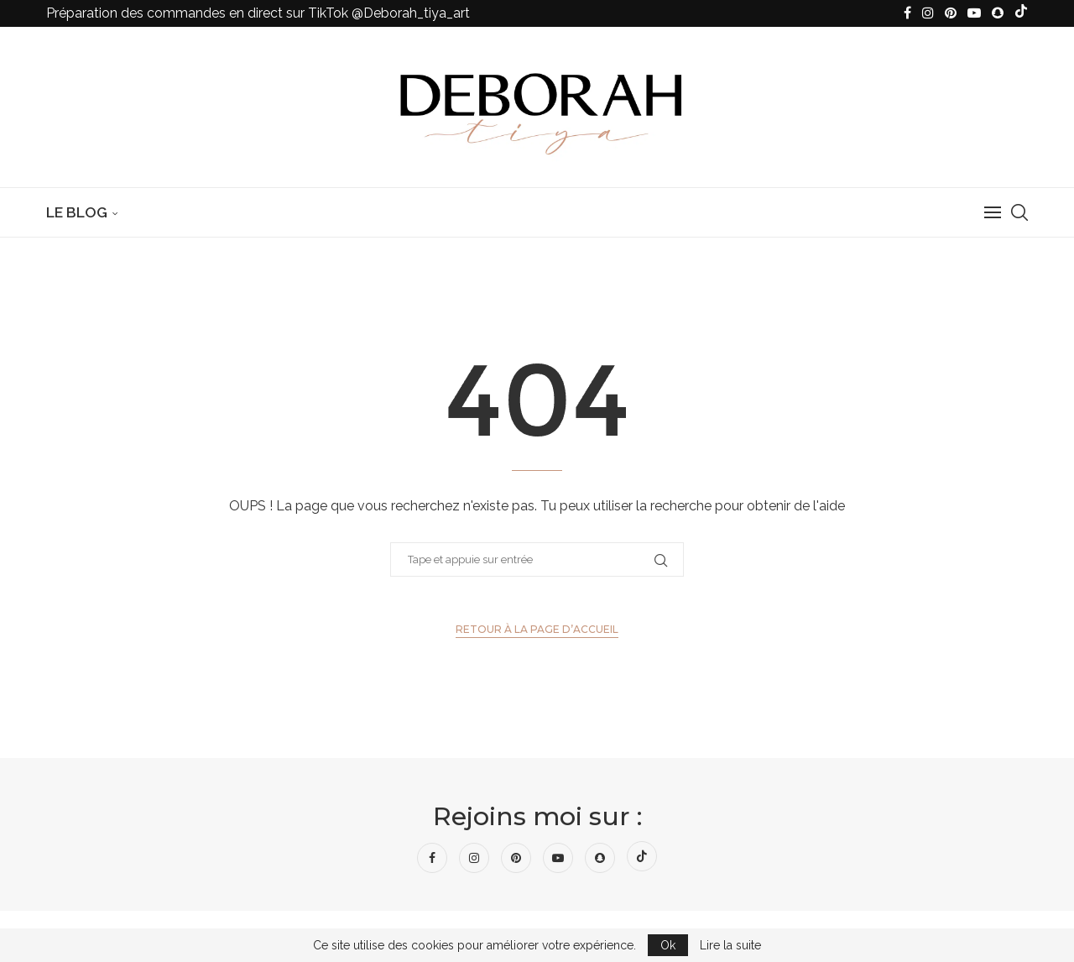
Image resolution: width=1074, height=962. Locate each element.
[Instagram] (928, 13)
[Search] (1019, 212)
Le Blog (76, 212)
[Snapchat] (998, 13)
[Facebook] (907, 13)
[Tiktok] (1021, 13)
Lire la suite (730, 945)
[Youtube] (974, 13)
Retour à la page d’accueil (537, 629)
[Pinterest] (951, 13)
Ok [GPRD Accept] (667, 945)
